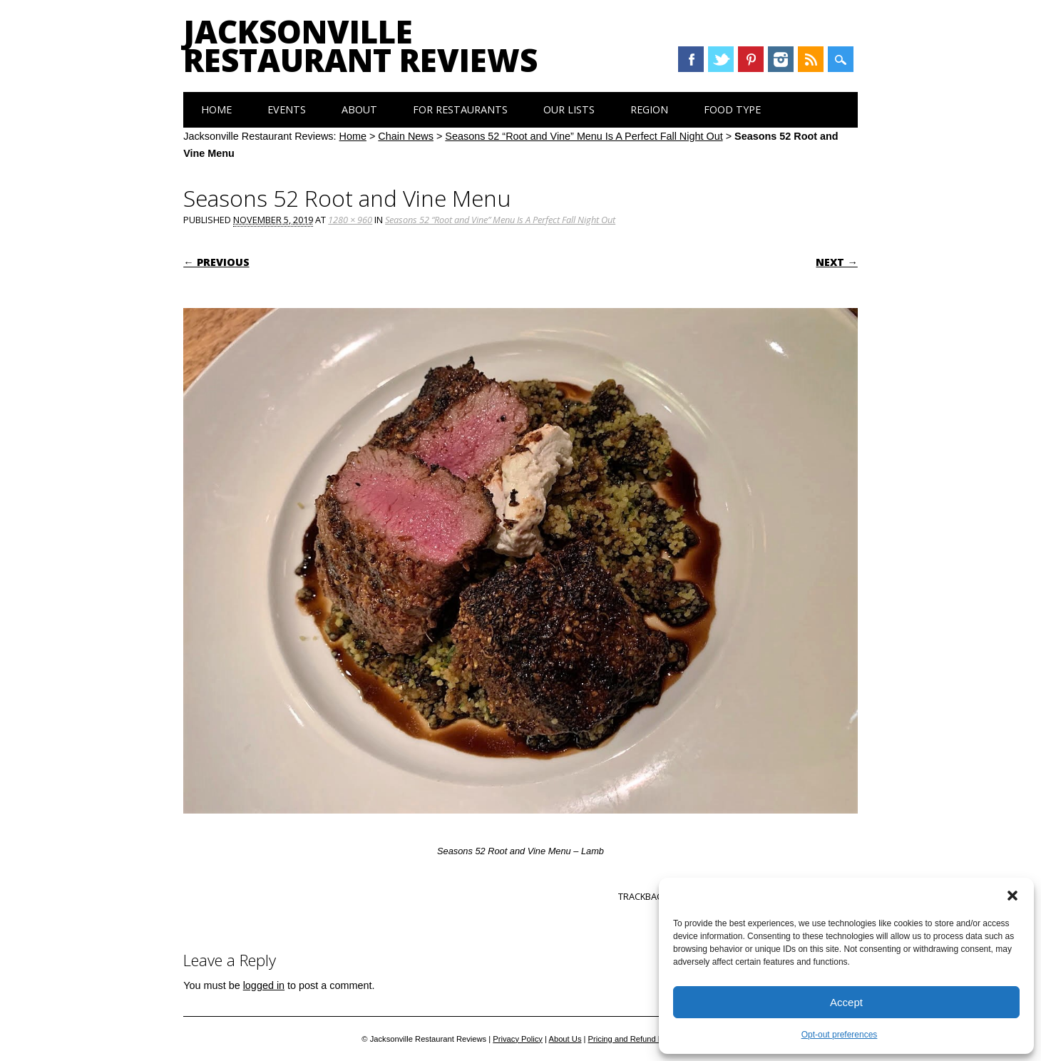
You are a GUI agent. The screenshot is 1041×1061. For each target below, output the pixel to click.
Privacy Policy (518, 1039)
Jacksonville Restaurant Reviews (360, 45)
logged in (263, 985)
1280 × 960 (350, 219)
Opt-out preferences (839, 1035)
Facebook (691, 59)
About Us (564, 1039)
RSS (811, 59)
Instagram (781, 59)
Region (649, 109)
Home (216, 109)
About (359, 109)
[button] (1012, 895)
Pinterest (751, 59)
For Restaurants (460, 109)
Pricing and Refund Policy (634, 1039)
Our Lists (569, 109)
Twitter (721, 59)
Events (286, 109)
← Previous (216, 262)
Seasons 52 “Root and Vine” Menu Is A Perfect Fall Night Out (583, 136)
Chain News (406, 136)
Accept (846, 1002)
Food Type (732, 109)
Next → (836, 262)
